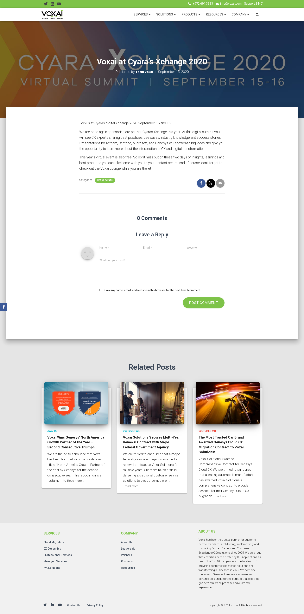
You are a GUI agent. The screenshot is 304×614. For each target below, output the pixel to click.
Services (142, 14)
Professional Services (57, 554)
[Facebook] (3, 307)
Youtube (60, 605)
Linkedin (52, 605)
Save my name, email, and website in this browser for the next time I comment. (152, 290)
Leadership (128, 548)
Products (190, 14)
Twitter (44, 605)
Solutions (166, 14)
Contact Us (75, 605)
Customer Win (131, 430)
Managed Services (55, 560)
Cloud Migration (53, 541)
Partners (126, 554)
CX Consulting (52, 548)
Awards (52, 430)
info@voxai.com (231, 3)
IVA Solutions (51, 567)
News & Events (105, 180)
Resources (216, 14)
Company (240, 14)
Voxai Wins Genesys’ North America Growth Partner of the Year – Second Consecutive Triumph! (75, 441)
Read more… (76, 480)
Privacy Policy (99, 605)
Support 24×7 (253, 3)
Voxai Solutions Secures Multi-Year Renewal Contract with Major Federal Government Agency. (151, 441)
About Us (126, 541)
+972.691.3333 (203, 3)
